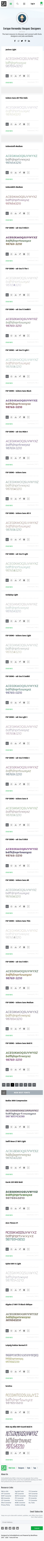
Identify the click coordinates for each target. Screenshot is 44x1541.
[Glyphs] (19, 75)
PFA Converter (33, 1496)
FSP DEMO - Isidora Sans (16, 472)
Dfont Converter (6, 1503)
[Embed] (24, 75)
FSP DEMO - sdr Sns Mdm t (17, 432)
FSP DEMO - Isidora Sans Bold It (19, 1043)
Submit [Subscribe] (36, 1528)
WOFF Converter (6, 1496)
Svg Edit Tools (19, 1491)
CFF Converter (5, 1500)
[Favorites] (11, 75)
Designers (21, 1468)
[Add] (7, 75)
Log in (33, 4)
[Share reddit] (18, 41)
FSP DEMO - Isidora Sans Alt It (18, 513)
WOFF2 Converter (20, 1496)
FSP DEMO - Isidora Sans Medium (20, 1002)
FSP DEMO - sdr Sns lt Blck (17, 839)
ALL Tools (32, 1503)
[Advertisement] (22, 90)
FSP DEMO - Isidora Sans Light (18, 635)
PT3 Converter (19, 1498)
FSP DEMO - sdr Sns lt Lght (17, 554)
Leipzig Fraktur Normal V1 (16, 1345)
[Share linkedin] (29, 41)
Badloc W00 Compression (16, 1101)
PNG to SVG (4, 1491)
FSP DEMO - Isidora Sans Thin (18, 921)
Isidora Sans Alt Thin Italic (17, 98)
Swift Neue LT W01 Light (16, 1141)
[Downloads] (15, 75)
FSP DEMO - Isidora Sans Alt (17, 880)
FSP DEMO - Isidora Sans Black (18, 391)
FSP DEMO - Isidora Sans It (17, 799)
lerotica (9, 1386)
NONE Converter (20, 1503)
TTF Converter (33, 1491)
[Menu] (24, 4)
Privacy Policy (5, 1505)
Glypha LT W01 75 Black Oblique (19, 1304)
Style (28, 1468)
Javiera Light (11, 49)
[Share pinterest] (25, 41)
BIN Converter (5, 1498)
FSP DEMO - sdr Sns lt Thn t (17, 269)
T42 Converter (19, 1500)
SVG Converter (19, 1494)
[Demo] (28, 75)
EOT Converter (33, 1494)
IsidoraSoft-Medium (14, 146)
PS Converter (33, 1498)
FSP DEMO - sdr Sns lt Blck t (17, 228)
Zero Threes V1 (12, 1223)
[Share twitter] (22, 41)
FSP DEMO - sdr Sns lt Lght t (17, 350)
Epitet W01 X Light (13, 1264)
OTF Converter (5, 1494)
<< (4, 1085)
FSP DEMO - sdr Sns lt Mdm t (18, 758)
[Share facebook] (15, 41)
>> (34, 1085)
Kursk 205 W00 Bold (14, 1182)
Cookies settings (20, 1505)
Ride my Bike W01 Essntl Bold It (19, 1427)
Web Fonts (12, 1468)
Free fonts (4, 4)
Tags (34, 1468)
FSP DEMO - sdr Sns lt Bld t (17, 962)
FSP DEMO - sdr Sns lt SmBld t (18, 309)
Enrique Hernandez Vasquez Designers (22, 29)
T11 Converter (33, 1500)
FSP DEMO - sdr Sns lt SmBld (18, 676)
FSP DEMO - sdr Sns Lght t (16, 717)
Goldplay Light (12, 595)
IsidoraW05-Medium (14, 187)
